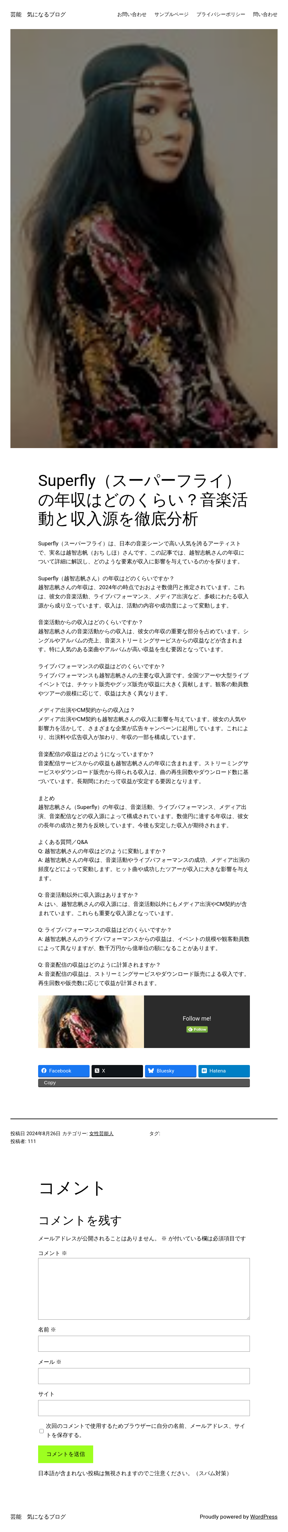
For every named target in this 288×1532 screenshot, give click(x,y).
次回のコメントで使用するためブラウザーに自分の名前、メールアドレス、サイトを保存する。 (145, 1430)
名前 (47, 1329)
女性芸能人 (101, 1134)
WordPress (264, 1516)
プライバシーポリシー (220, 14)
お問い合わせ (132, 14)
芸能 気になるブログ (38, 14)
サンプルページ (171, 14)
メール (50, 1362)
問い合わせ (265, 14)
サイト (46, 1394)
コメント (52, 1253)
